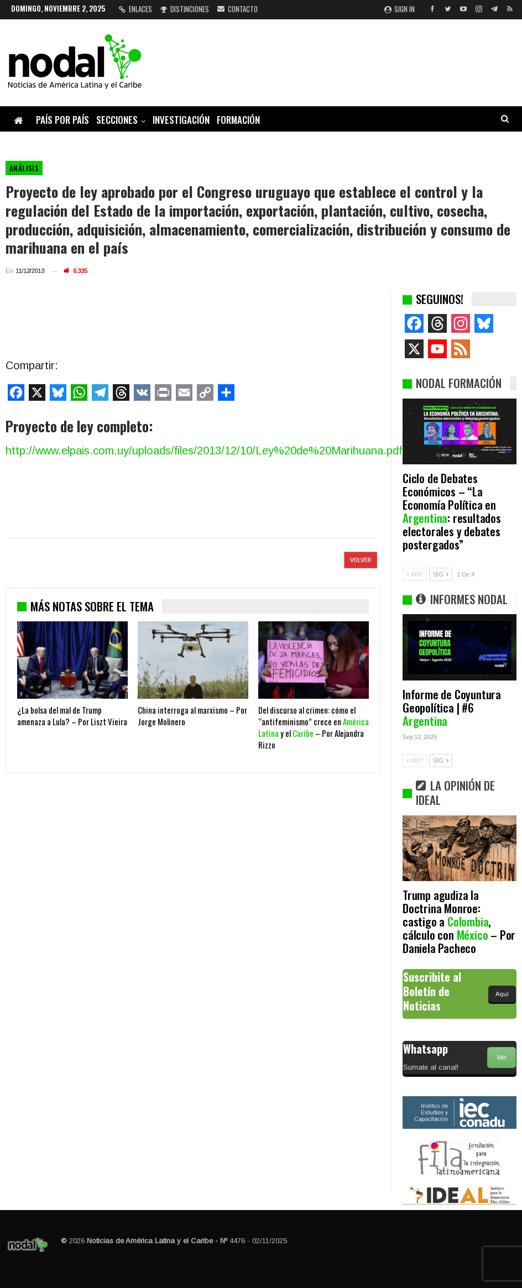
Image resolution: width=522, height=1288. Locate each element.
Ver (502, 1057)
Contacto (237, 8)
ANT (414, 574)
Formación (238, 120)
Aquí (502, 994)
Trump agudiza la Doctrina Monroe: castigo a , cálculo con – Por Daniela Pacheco (459, 921)
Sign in (399, 8)
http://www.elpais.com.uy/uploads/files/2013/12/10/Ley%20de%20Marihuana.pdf (204, 450)
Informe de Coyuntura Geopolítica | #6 (452, 707)
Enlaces (135, 8)
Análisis (24, 168)
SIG (440, 574)
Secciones (117, 120)
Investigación (181, 120)
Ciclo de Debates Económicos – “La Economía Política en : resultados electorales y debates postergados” (452, 511)
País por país (62, 120)
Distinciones (184, 8)
